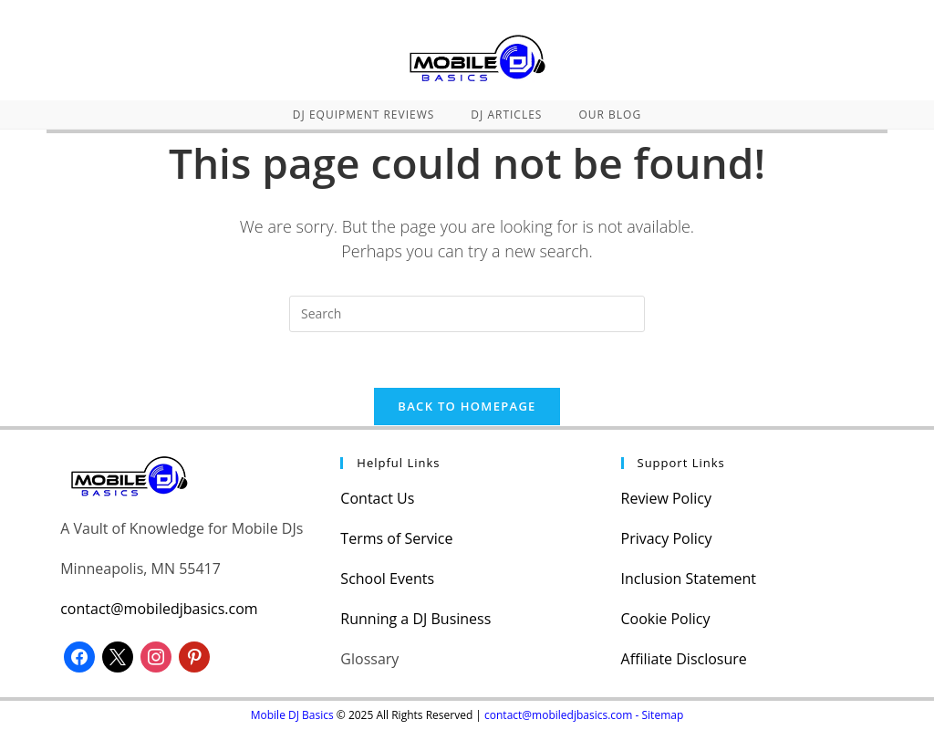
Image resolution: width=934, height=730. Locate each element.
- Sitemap (660, 715)
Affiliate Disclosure (684, 659)
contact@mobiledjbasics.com (158, 609)
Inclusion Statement (688, 578)
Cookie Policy (666, 619)
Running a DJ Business (415, 619)
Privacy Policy (666, 538)
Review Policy (666, 498)
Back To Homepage (466, 406)
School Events (387, 578)
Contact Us (377, 498)
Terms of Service (396, 538)
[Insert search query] (467, 314)
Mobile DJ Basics (292, 715)
